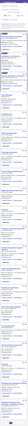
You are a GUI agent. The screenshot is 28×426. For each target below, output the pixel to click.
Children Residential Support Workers (12, 249)
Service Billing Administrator (12, 171)
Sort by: (14, 30)
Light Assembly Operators (11, 269)
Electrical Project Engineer (11, 307)
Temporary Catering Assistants (13, 229)
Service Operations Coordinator (13, 76)
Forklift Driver (7, 114)
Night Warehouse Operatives (12, 190)
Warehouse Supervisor (10, 288)
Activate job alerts (14, 21)
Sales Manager (7, 95)
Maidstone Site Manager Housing (14, 383)
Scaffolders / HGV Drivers (11, 56)
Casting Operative (8, 326)
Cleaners (5, 210)
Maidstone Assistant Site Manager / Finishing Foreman (12, 403)
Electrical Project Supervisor (12, 345)
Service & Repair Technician (12, 37)
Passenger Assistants (9, 152)
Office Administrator (9, 133)
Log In (25, 2)
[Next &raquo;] (21, 423)
